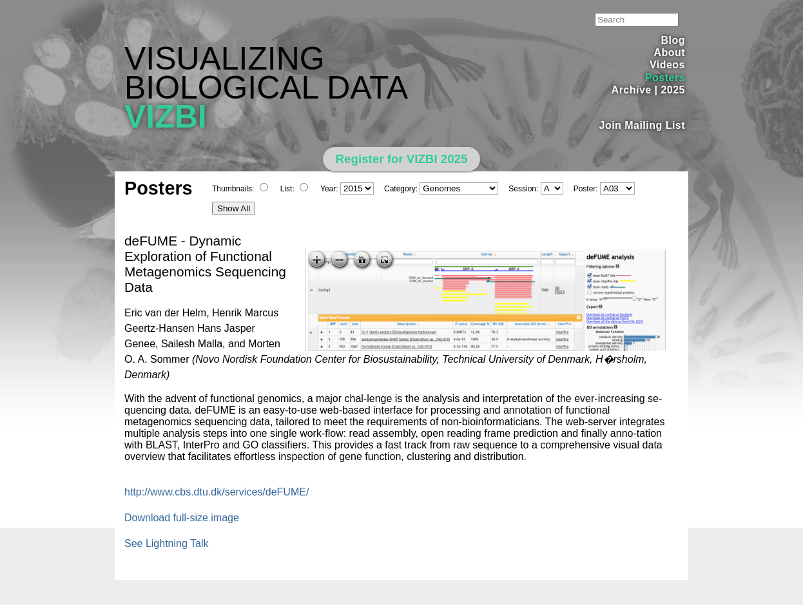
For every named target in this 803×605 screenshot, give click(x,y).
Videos (667, 64)
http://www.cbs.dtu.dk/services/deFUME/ (216, 491)
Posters (665, 77)
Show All (233, 208)
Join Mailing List (642, 125)
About (669, 52)
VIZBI (165, 117)
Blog (673, 40)
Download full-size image (181, 517)
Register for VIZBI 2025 (402, 159)
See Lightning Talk (166, 543)
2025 (673, 89)
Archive (632, 89)
